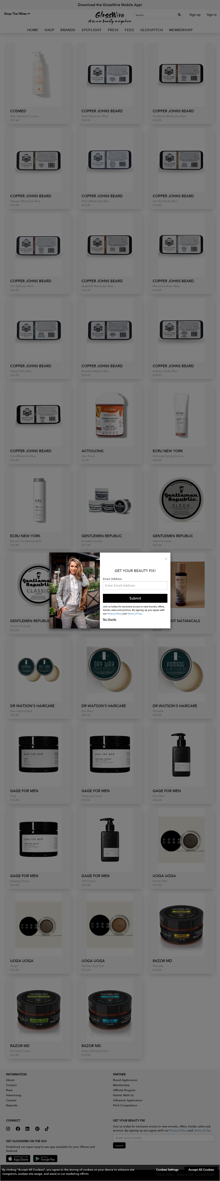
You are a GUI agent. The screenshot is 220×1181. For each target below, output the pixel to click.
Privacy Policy (114, 613)
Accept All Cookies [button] (201, 1169)
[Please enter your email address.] (135, 585)
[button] (110, 1172)
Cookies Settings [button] (167, 1169)
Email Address (112, 579)
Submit (135, 598)
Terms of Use (134, 613)
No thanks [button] (109, 619)
